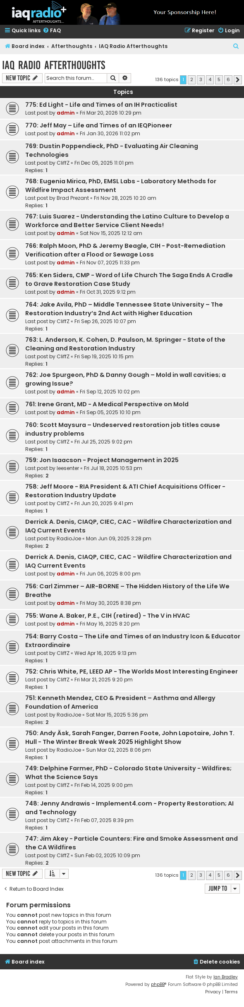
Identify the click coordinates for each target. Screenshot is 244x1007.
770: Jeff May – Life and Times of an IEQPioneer (98, 125)
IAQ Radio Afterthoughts (53, 65)
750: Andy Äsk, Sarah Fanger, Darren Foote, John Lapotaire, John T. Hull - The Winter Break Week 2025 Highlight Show (129, 737)
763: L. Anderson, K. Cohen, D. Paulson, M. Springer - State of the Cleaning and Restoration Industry (125, 344)
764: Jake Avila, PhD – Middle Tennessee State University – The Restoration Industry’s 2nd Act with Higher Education (124, 308)
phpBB (158, 984)
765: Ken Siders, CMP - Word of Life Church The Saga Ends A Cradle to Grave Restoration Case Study (129, 279)
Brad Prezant (73, 197)
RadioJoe (69, 538)
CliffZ (63, 162)
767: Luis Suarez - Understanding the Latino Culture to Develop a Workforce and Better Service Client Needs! (127, 220)
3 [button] (200, 79)
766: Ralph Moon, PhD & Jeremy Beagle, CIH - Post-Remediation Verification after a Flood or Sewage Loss (125, 250)
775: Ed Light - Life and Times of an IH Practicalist (101, 105)
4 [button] (209, 79)
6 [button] (228, 79)
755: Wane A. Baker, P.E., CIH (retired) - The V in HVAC (107, 615)
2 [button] (191, 79)
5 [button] (219, 79)
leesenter (68, 468)
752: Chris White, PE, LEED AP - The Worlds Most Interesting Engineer (131, 671)
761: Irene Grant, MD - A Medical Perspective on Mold (107, 404)
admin (66, 112)
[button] (238, 79)
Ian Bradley (225, 977)
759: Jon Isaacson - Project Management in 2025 (102, 460)
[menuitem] (52, 30)
